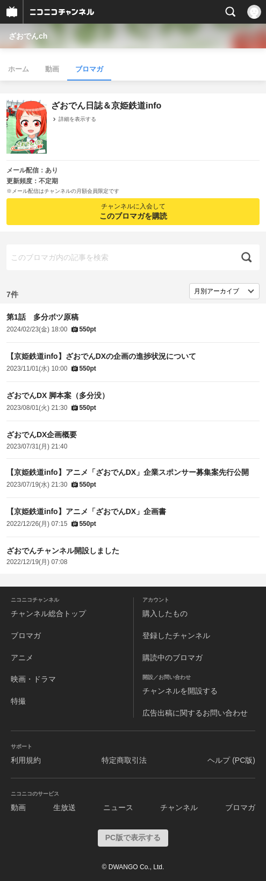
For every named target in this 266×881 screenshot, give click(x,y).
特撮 (18, 701)
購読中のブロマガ (172, 657)
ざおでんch (28, 36)
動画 (52, 69)
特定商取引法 (124, 760)
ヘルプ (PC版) (231, 760)
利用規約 (26, 760)
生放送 (64, 807)
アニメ (22, 657)
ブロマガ (89, 69)
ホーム (18, 69)
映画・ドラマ (33, 679)
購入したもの (165, 613)
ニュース (118, 807)
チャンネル (179, 807)
